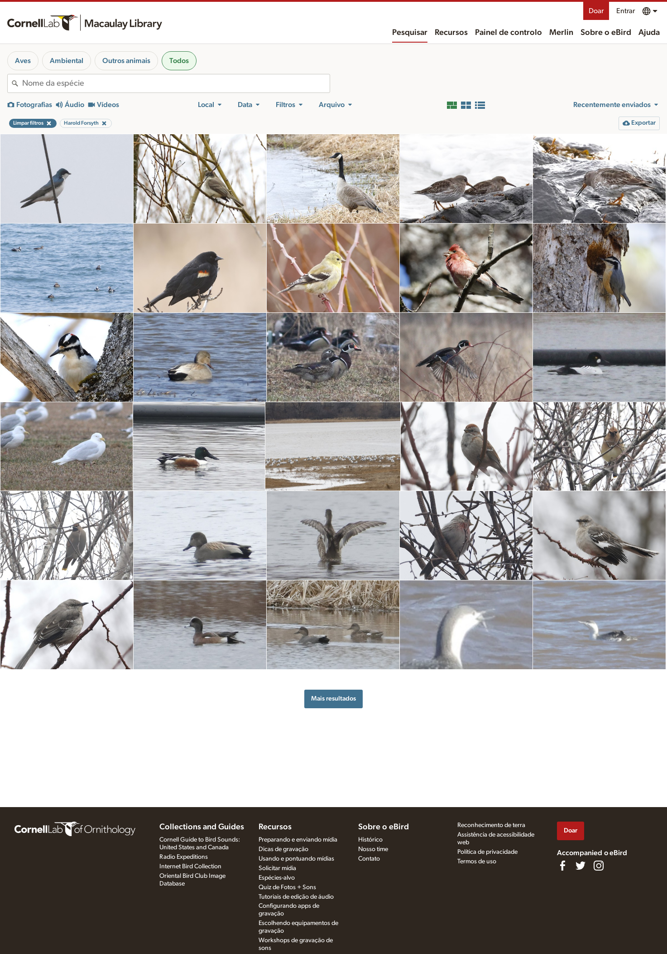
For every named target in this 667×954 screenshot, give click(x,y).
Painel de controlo (508, 33)
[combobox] (176, 83)
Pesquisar (409, 33)
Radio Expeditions (183, 857)
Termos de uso (476, 861)
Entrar (625, 11)
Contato (369, 859)
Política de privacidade (487, 852)
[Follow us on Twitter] (580, 865)
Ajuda (649, 33)
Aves (23, 60)
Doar (596, 11)
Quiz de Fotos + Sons (287, 887)
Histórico (370, 840)
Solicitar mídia (277, 868)
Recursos (451, 33)
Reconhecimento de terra (491, 825)
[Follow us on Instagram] (598, 865)
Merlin (561, 33)
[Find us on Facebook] (562, 865)
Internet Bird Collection (190, 866)
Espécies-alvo (277, 878)
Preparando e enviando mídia (298, 840)
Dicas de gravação (283, 849)
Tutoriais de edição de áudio (296, 897)
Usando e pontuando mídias (296, 859)
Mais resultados (333, 698)
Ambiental (66, 60)
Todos (179, 60)
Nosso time (373, 849)
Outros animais (126, 60)
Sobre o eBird (606, 33)
